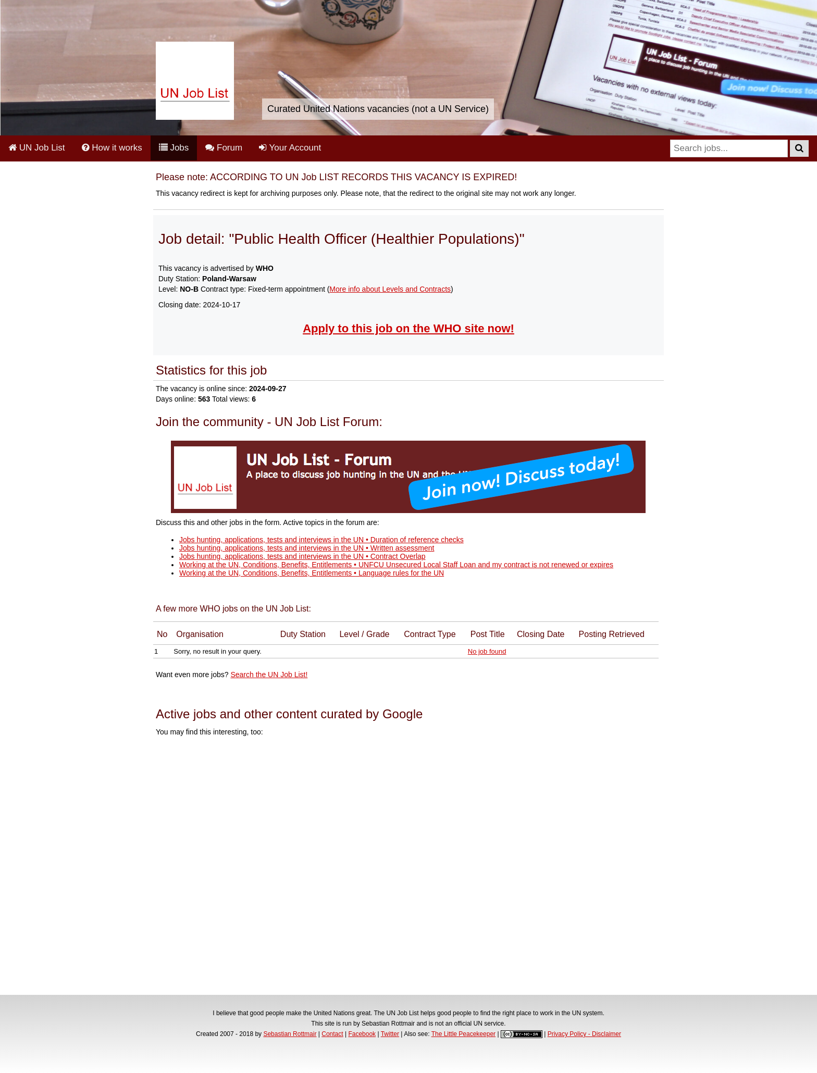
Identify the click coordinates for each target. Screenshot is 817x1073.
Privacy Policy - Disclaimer (584, 1034)
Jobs (174, 148)
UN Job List (36, 148)
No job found (487, 651)
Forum (223, 148)
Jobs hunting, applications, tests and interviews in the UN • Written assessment (306, 548)
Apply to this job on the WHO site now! (408, 328)
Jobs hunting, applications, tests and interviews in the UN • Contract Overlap (302, 556)
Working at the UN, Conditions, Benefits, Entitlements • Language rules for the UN (311, 573)
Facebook (362, 1034)
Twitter (390, 1034)
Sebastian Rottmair (289, 1034)
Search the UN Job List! (268, 674)
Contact (332, 1034)
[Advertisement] (408, 867)
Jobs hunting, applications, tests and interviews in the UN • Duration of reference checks (321, 539)
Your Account (290, 148)
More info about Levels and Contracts (390, 289)
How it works (112, 148)
